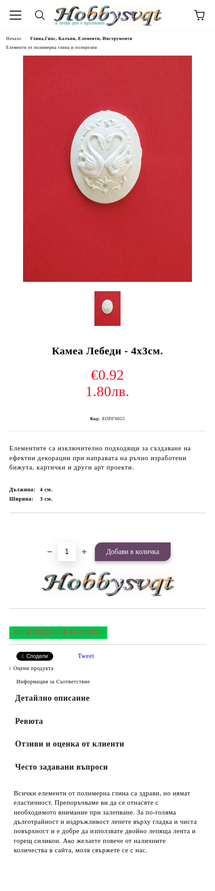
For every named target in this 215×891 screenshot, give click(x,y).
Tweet (86, 656)
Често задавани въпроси (61, 767)
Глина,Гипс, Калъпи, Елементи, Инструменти (81, 38)
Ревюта (29, 721)
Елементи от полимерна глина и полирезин (51, 47)
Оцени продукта (33, 668)
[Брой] (67, 551)
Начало (13, 38)
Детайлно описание (52, 698)
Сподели (37, 656)
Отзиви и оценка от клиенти (70, 743)
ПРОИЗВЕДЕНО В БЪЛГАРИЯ (58, 632)
